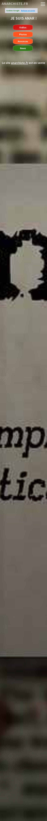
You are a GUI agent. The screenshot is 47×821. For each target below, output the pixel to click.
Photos (23, 34)
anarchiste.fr (15, 3)
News (23, 48)
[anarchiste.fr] (42, 4)
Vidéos (22, 27)
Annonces (23, 41)
